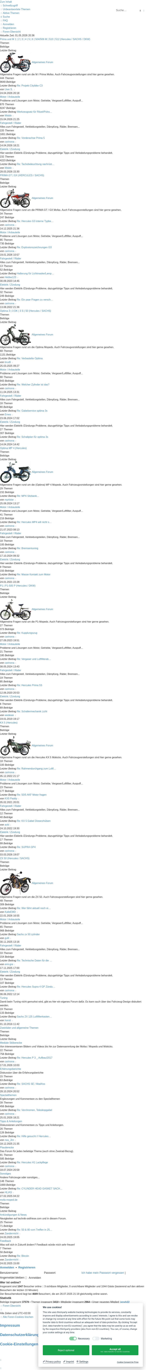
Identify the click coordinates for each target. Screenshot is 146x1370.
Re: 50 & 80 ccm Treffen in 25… (34, 1229)
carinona (9, 141)
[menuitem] (15, 9)
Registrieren (26, 1267)
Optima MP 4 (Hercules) (13, 448)
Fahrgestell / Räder (10, 123)
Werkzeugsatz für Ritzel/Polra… (34, 111)
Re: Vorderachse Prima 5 (31, 138)
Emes (8, 414)
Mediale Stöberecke (11, 1042)
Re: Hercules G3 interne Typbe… (35, 221)
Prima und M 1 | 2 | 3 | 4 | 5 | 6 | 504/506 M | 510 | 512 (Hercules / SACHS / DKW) (45, 39)
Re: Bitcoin (23, 1256)
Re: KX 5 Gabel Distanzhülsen (34, 821)
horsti (8, 1020)
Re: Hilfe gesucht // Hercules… (34, 1136)
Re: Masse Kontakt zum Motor (33, 574)
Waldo (8, 115)
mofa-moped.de (8, 1199)
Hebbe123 (10, 277)
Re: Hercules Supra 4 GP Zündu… (36, 986)
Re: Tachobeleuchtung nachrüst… (35, 164)
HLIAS (8, 1192)
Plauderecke (7, 1147)
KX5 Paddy (11, 798)
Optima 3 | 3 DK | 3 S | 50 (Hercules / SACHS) (25, 311)
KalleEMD (10, 912)
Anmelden (7, 1267)
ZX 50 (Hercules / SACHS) (14, 858)
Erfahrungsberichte (10, 1069)
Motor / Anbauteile (10, 96)
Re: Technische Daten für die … (34, 960)
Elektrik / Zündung (10, 149)
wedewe (9, 715)
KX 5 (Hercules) (9, 722)
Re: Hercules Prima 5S (29, 685)
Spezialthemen (8, 1095)
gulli (7, 938)
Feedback (5, 1241)
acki (7, 824)
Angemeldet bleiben (13, 1277)
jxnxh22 (125, 1302)
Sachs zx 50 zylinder (28, 934)
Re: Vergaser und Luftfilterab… (34, 659)
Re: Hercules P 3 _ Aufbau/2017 (34, 1057)
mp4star (9, 499)
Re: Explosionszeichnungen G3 (34, 247)
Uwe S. (9, 89)
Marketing (106, 1338)
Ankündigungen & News (13, 1214)
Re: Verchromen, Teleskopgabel (34, 1110)
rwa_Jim (9, 1140)
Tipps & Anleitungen (11, 1121)
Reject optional (66, 1350)
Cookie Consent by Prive (127, 1362)
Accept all (115, 1350)
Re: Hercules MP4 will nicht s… (34, 522)
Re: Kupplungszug (27, 633)
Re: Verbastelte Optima (30, 358)
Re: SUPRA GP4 (26, 847)
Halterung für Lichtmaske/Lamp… (35, 273)
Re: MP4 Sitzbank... (28, 496)
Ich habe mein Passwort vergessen (103, 1272)
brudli (8, 362)
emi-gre (9, 964)
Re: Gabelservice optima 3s (32, 410)
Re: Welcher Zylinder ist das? (33, 384)
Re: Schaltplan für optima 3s (32, 437)
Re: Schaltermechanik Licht (32, 711)
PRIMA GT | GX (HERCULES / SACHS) (22, 175)
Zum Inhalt (6, 1)
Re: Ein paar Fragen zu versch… (35, 299)
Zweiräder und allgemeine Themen (19, 1027)
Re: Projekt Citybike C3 (30, 85)
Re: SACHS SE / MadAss (31, 1084)
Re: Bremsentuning (27, 548)
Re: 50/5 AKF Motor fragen (32, 794)
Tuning (3, 998)
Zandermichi (11, 1233)
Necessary (84, 1338)
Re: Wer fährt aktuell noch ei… (34, 908)
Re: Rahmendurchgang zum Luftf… (36, 768)
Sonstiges (5, 1173)
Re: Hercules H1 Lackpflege (32, 1162)
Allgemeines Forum (42, 62)
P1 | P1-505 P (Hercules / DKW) (17, 585)
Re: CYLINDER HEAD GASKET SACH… (40, 1188)
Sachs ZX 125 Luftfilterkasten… (34, 1016)
